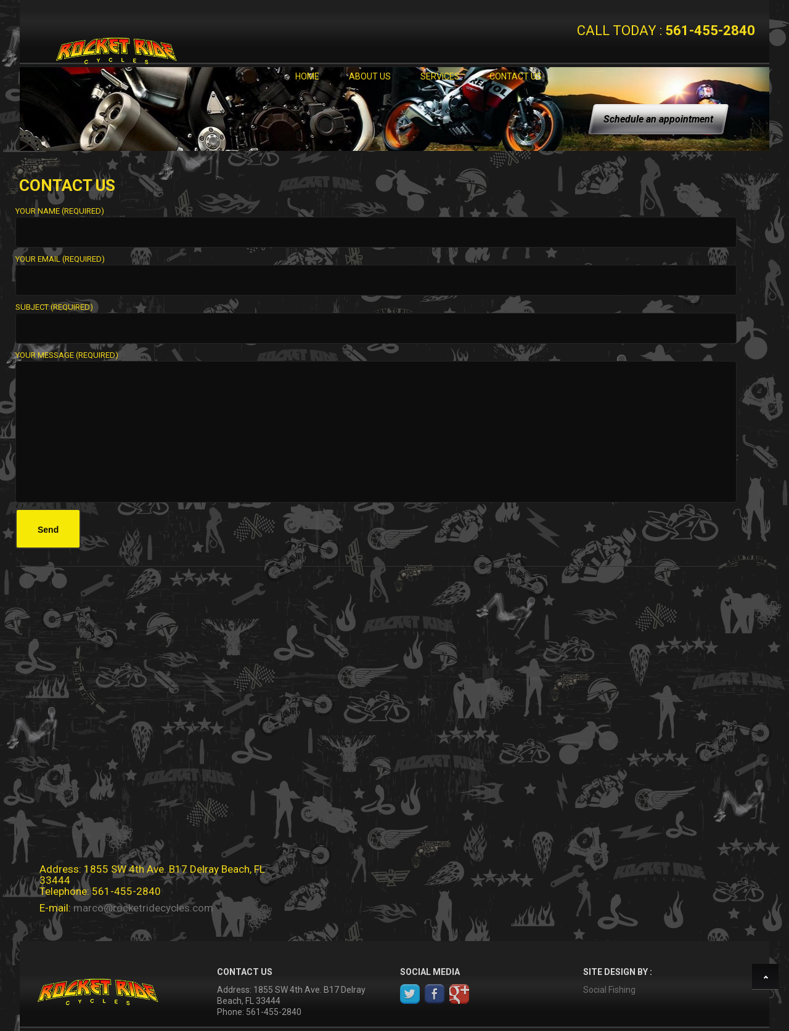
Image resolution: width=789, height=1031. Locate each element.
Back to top (767, 979)
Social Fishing (609, 990)
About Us (370, 76)
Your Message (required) (376, 360)
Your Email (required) (376, 270)
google (459, 994)
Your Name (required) (376, 222)
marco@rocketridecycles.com (143, 908)
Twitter (410, 994)
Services (440, 76)
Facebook (434, 994)
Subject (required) (376, 318)
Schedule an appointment (658, 119)
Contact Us (515, 76)
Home (307, 76)
